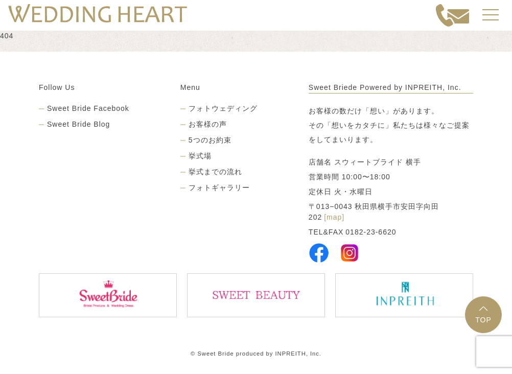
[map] (334, 217)
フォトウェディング (223, 108)
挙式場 (200, 156)
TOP (483, 315)
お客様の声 (208, 124)
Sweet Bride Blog (78, 124)
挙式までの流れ (215, 172)
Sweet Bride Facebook (88, 108)
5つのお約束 (210, 140)
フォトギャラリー (219, 187)
